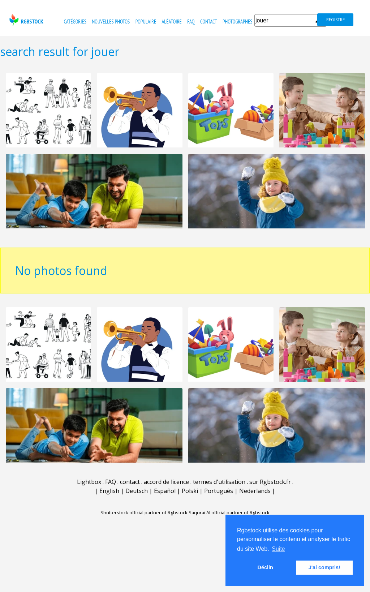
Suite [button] (278, 549)
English (109, 491)
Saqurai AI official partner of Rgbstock (229, 512)
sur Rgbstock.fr (270, 482)
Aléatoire (172, 21)
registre (335, 20)
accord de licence (166, 482)
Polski (190, 491)
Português (218, 491)
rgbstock (25, 20)
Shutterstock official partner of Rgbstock (144, 512)
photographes (237, 21)
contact (208, 21)
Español (165, 491)
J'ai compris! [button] (324, 567)
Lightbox (89, 482)
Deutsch (136, 491)
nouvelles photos (111, 21)
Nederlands (255, 491)
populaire (145, 21)
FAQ (190, 21)
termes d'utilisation (219, 482)
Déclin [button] (265, 567)
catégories (75, 21)
